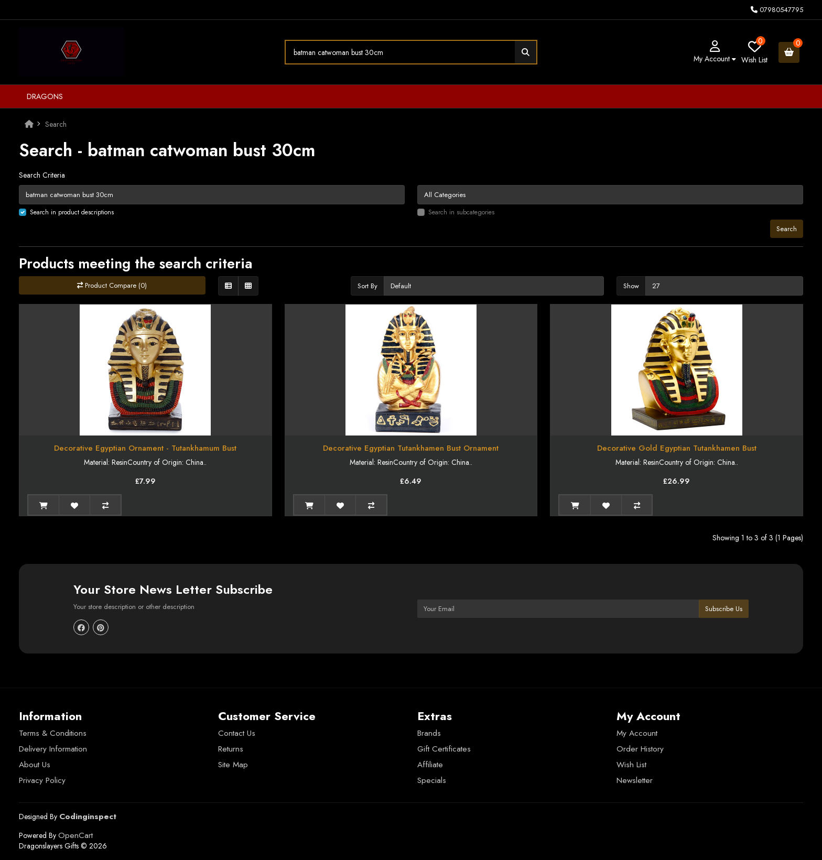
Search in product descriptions (72, 212)
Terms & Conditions (52, 733)
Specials (431, 780)
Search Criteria (42, 175)
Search (56, 124)
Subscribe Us (723, 609)
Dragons (45, 96)
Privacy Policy (42, 780)
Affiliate (430, 764)
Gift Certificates (444, 749)
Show (631, 286)
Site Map (233, 764)
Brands (429, 733)
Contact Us (236, 733)
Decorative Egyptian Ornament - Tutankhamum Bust (145, 448)
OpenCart (75, 835)
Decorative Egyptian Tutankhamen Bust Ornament (411, 448)
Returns (230, 749)
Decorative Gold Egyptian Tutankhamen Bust (676, 448)
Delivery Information (53, 749)
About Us (34, 764)
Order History (640, 749)
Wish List (631, 764)
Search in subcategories (461, 212)
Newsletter (634, 780)
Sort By (367, 286)
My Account (636, 733)
